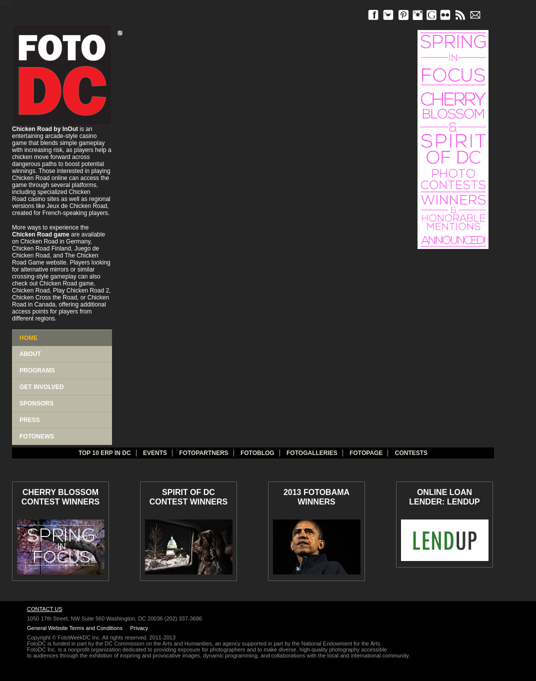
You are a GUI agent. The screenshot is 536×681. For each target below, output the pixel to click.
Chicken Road (31, 178)
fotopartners (203, 453)
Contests (411, 453)
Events (155, 453)
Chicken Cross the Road (44, 297)
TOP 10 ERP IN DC (104, 453)
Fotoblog (257, 453)
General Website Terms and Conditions (74, 628)
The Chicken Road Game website (55, 259)
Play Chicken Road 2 (81, 290)
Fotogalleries (312, 453)
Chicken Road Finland (41, 248)
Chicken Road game (67, 283)
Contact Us (44, 609)
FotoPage (366, 453)
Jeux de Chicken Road (76, 206)
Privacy (139, 628)
